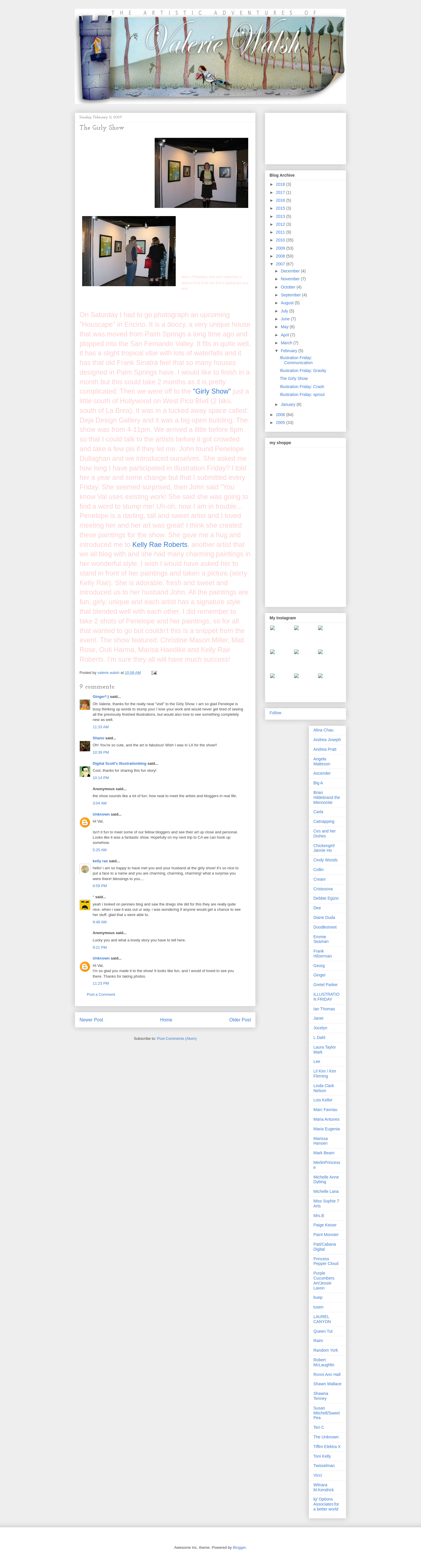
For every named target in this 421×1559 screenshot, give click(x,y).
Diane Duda (324, 917)
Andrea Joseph (327, 739)
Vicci (317, 1475)
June (286, 319)
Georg (319, 965)
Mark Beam (323, 1152)
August (287, 302)
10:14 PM (101, 778)
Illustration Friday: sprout (302, 394)
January (288, 404)
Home (166, 1019)
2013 (281, 216)
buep (317, 1297)
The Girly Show (294, 378)
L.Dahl (319, 1037)
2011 (281, 232)
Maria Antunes (326, 1119)
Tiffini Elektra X (327, 1446)
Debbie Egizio (326, 898)
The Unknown (326, 1437)
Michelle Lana (326, 1191)
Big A (318, 783)
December (291, 271)
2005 (281, 422)
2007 (281, 264)
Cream (319, 879)
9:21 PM (100, 947)
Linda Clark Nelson (323, 1088)
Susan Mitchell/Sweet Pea (326, 1413)
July (285, 311)
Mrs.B (318, 1215)
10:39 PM (101, 752)
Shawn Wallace (327, 1383)
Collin (318, 869)
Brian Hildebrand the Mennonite (326, 797)
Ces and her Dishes (324, 833)
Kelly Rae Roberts (160, 544)
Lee (316, 1061)
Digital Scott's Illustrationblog (119, 763)
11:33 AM (101, 727)
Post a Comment (101, 994)
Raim (318, 1340)
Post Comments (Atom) (176, 1038)
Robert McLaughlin (323, 1362)
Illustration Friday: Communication (296, 360)
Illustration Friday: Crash (302, 386)
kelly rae (100, 861)
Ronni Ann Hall (327, 1374)
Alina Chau (323, 730)
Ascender (322, 773)
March (287, 342)
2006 (281, 414)
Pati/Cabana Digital (324, 1247)
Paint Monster (326, 1234)
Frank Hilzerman (322, 953)
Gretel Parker (325, 984)
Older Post (240, 1019)
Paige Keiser (325, 1225)
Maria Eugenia (326, 1129)
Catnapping (323, 821)
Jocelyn (320, 1028)
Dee (317, 907)
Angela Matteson (321, 761)
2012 (281, 224)
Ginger (319, 975)
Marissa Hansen (320, 1141)
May (285, 326)
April (285, 335)
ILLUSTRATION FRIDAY (326, 997)
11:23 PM (101, 983)
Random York (325, 1350)
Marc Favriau (325, 1109)
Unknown (101, 814)
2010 (281, 240)
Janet (318, 1018)
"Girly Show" (212, 391)
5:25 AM (100, 850)
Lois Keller (322, 1100)
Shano (98, 738)
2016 (281, 200)
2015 (281, 208)
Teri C (318, 1427)
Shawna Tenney (320, 1396)
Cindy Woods (325, 860)
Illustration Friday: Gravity (303, 370)
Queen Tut (322, 1331)
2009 (281, 248)
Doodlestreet (325, 927)
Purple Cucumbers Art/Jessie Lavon (323, 1280)
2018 (281, 184)
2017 (281, 192)
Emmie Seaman (321, 939)
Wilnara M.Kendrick (323, 1487)
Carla (318, 811)
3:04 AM (100, 803)
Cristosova (323, 889)
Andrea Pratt (325, 749)
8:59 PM (100, 886)
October (288, 287)
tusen (318, 1307)
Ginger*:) (101, 696)
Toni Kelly (322, 1456)
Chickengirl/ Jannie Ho (324, 848)
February (289, 350)
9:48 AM (100, 922)
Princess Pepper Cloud (326, 1261)
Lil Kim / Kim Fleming (324, 1073)
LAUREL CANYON (322, 1319)
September (291, 295)
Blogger (239, 1547)
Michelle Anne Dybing (326, 1179)
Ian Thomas (324, 1009)
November (291, 279)
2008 (281, 256)
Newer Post (91, 1019)
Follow (275, 712)
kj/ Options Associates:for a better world (326, 1504)
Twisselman (324, 1465)
